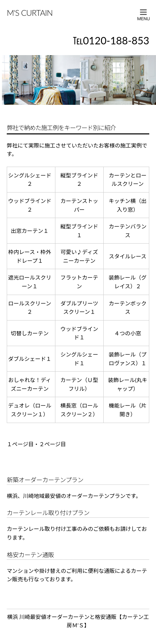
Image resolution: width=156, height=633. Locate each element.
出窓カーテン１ (30, 230)
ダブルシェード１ (29, 358)
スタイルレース (127, 256)
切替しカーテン (30, 333)
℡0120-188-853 (111, 40)
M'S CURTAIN (30, 12)
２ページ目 (52, 444)
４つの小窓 (127, 333)
